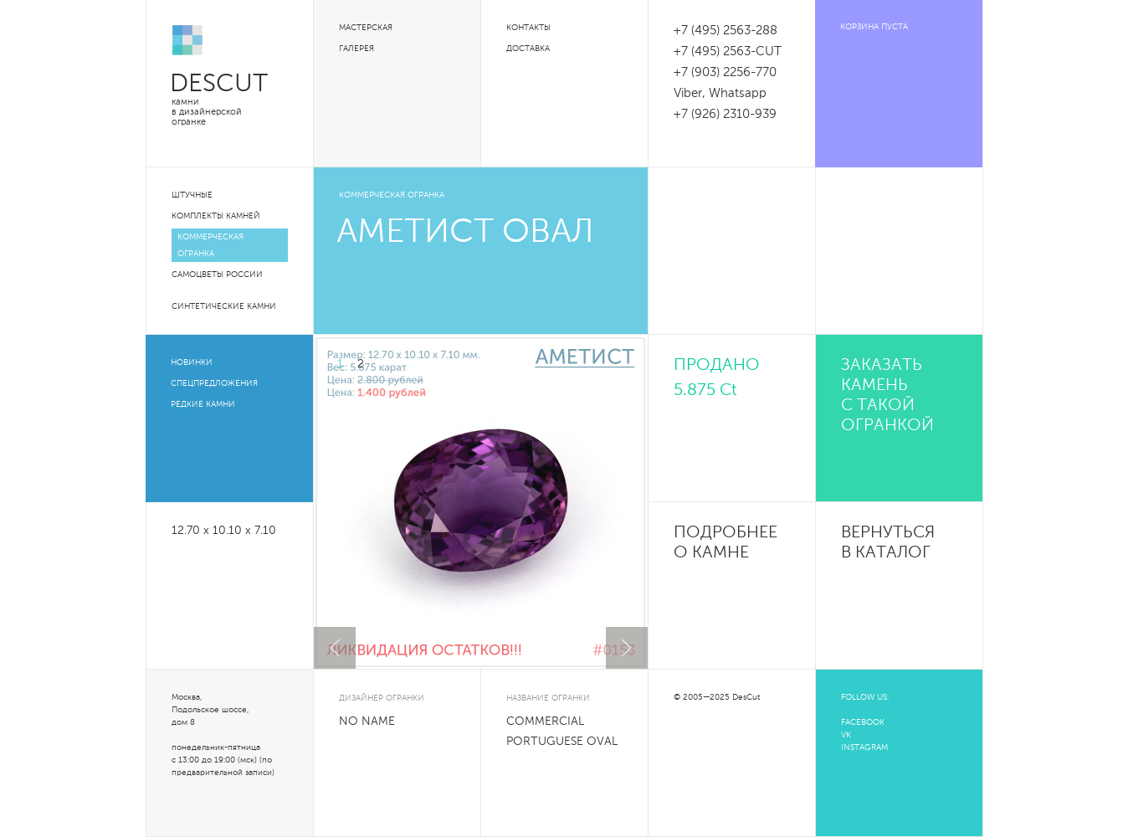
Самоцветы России (217, 274)
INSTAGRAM (864, 747)
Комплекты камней (216, 216)
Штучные (192, 195)
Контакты (528, 27)
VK (846, 735)
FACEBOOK (862, 722)
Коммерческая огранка (210, 245)
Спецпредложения (214, 383)
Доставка (528, 48)
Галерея (356, 48)
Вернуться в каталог (888, 543)
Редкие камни (203, 404)
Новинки (192, 362)
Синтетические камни (224, 306)
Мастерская (365, 27)
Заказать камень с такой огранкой (887, 395)
